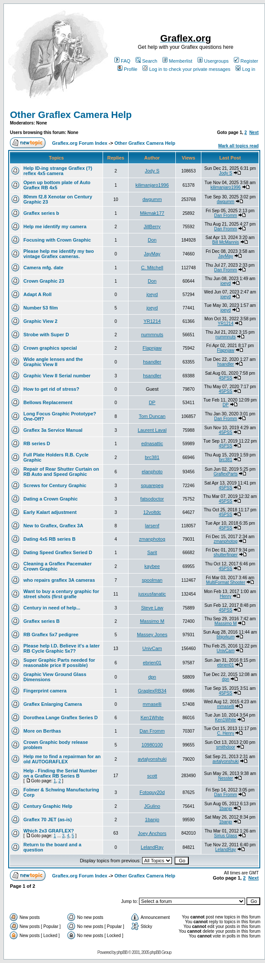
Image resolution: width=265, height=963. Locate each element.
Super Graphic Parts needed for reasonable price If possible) (59, 662)
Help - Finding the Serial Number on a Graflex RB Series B (60, 773)
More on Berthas (42, 730)
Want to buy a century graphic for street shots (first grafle (61, 594)
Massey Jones (152, 634)
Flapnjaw (152, 348)
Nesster (225, 778)
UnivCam (152, 648)
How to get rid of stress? (51, 389)
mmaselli (152, 704)
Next (254, 132)
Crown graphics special (50, 348)
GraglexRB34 (152, 690)
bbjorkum (225, 637)
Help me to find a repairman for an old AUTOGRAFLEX (61, 759)
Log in (245, 69)
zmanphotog (152, 539)
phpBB (121, 952)
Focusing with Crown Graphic (57, 239)
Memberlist (177, 61)
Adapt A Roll (37, 294)
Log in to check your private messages (186, 69)
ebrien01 (152, 662)
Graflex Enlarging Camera (52, 704)
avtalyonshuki (152, 759)
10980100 (152, 744)
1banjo (225, 808)
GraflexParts (225, 474)
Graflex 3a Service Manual (52, 430)
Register (246, 61)
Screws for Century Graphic (55, 485)
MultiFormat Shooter (226, 582)
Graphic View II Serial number (56, 375)
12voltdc (152, 512)
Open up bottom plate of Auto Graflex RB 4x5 (56, 185)
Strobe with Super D (46, 334)
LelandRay (152, 847)
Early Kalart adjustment (50, 512)
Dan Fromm (225, 215)
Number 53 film (40, 307)
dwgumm (152, 199)
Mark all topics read (238, 145)
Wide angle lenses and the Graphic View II (53, 362)
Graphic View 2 (40, 321)
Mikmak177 (152, 213)
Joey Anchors (152, 833)
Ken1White (152, 717)
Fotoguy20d (152, 792)
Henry (226, 596)
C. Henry (225, 733)
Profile (127, 69)
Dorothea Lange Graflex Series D (60, 717)
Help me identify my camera (55, 226)
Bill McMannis (225, 242)
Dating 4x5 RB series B (49, 539)
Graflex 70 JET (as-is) (47, 819)
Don (152, 239)
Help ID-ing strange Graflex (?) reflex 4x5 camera (57, 171)
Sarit (152, 552)
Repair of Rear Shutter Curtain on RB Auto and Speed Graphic (61, 471)
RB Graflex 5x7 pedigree (50, 634)
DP (152, 402)
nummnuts (152, 334)
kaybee (152, 566)
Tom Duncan (152, 416)
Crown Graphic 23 (43, 281)
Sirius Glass (225, 835)
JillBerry (152, 226)
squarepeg (152, 485)
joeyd (225, 283)
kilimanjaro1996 (152, 185)
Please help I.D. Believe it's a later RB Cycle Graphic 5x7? (61, 648)
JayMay (152, 253)
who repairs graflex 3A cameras (59, 580)
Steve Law (152, 607)
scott (152, 775)
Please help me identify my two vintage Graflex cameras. (58, 254)
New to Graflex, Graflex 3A (53, 525)
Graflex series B (41, 621)
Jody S (152, 170)
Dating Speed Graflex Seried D (57, 552)
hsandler (152, 361)
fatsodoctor (152, 498)
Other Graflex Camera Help (71, 114)
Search (146, 61)
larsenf (152, 525)
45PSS (225, 378)
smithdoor (225, 747)
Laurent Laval (152, 430)
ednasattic (152, 443)
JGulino (152, 806)
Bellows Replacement (47, 402)
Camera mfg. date (43, 267)
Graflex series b (41, 213)
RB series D (36, 443)
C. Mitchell (152, 267)
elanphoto (152, 471)
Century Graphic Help (47, 806)
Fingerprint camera (45, 690)
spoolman (152, 580)
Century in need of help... (51, 607)
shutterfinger (225, 554)
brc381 (152, 457)
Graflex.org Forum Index (79, 143)
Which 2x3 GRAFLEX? (48, 830)
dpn (152, 676)
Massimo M (152, 621)
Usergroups (213, 61)
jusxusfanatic (152, 593)
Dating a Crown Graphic (50, 498)
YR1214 (152, 321)
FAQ (122, 61)
